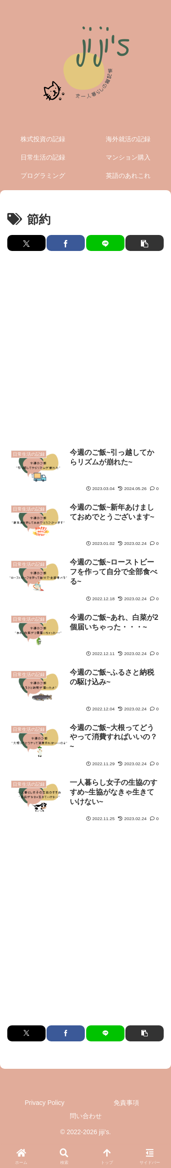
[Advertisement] (85, 349)
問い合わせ (86, 1116)
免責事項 (126, 1102)
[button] (144, 243)
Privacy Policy (44, 1102)
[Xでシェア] (26, 243)
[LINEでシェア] (105, 243)
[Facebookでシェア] (66, 243)
